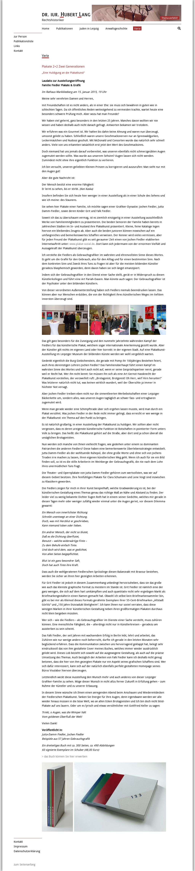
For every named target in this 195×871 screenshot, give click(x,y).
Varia (137, 28)
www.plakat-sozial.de (82, 244)
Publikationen (64, 28)
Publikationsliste (24, 41)
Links (17, 46)
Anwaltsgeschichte (116, 28)
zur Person (20, 36)
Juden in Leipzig (89, 28)
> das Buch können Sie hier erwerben (64, 756)
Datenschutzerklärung (27, 851)
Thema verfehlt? (170, 17)
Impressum (21, 846)
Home (45, 28)
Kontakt (18, 51)
